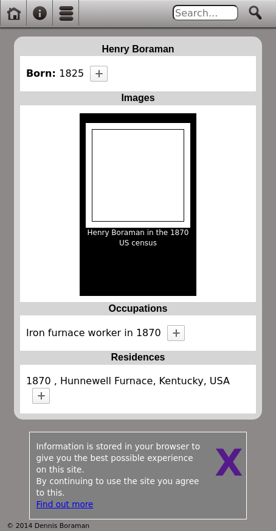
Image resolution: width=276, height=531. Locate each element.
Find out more (64, 504)
